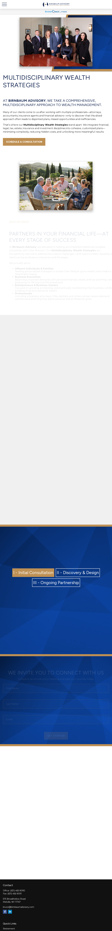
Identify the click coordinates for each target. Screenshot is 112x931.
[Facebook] (5, 912)
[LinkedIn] (10, 912)
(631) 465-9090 (17, 890)
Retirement (9, 928)
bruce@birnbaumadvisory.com (18, 907)
